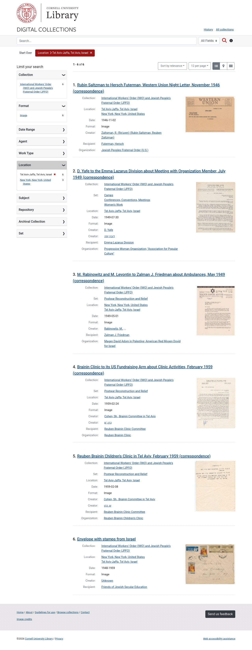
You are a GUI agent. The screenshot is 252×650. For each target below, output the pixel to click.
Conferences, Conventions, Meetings (127, 200)
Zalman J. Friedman (117, 335)
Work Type (26, 153)
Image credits (24, 619)
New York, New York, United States (123, 114)
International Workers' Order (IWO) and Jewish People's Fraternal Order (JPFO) (36, 88)
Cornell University (26, 13)
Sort (171, 66)
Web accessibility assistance (219, 638)
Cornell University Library (39, 638)
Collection (26, 75)
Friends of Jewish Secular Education (124, 587)
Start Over (25, 53)
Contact (85, 612)
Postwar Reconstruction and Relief (126, 298)
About (29, 612)
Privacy (59, 638)
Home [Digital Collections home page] (20, 612)
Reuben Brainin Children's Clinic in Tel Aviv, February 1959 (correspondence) (144, 456)
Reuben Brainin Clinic (117, 435)
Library (62, 13)
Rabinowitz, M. (113, 328)
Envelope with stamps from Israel (106, 539)
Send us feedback (220, 614)
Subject (24, 198)
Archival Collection (32, 221)
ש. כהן (107, 505)
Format (24, 106)
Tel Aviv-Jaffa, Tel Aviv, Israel (119, 109)
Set (21, 233)
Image (23, 115)
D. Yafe (108, 230)
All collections (225, 29)
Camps (108, 195)
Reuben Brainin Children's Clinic (123, 518)
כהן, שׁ (107, 422)
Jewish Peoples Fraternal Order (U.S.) (124, 150)
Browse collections (68, 612)
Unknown (107, 580)
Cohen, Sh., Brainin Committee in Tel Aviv (130, 416)
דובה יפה (109, 236)
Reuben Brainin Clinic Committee (124, 429)
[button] (65, 53)
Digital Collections (46, 29)
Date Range (27, 129)
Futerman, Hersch (112, 144)
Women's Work (113, 204)
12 (198, 66)
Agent (23, 141)
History (208, 29)
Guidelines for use (45, 612)
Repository (26, 210)
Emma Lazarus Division (119, 242)
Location (25, 165)
